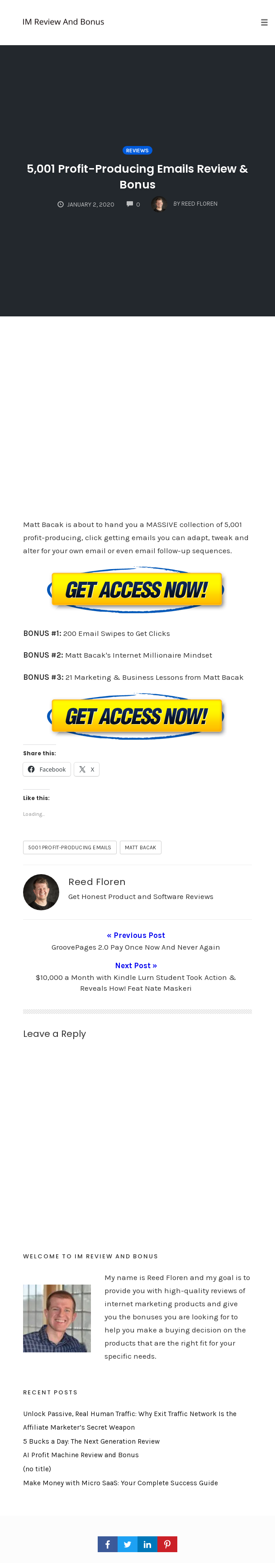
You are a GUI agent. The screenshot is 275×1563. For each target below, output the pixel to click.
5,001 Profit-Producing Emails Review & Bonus (137, 177)
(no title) (37, 1454)
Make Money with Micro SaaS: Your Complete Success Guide (120, 1467)
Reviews (137, 150)
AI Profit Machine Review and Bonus (81, 1440)
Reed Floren (97, 882)
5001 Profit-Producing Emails (70, 847)
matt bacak (140, 847)
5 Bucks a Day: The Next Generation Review (91, 1426)
